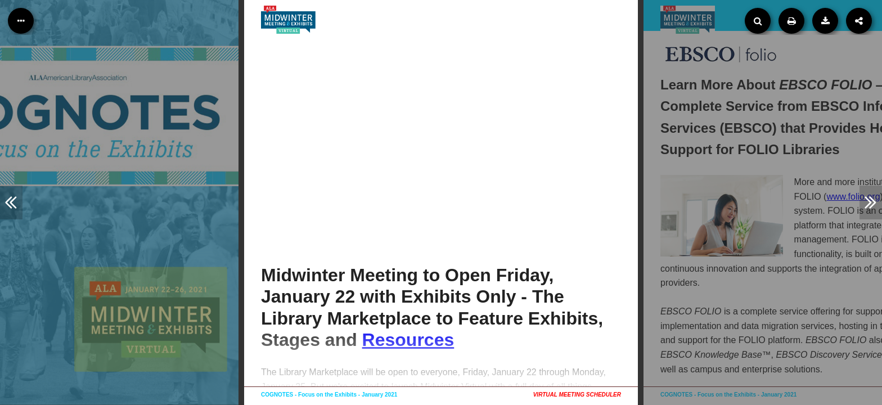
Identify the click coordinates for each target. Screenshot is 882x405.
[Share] (859, 21)
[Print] (791, 21)
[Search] (758, 21)
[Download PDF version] (825, 21)
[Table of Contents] (21, 21)
